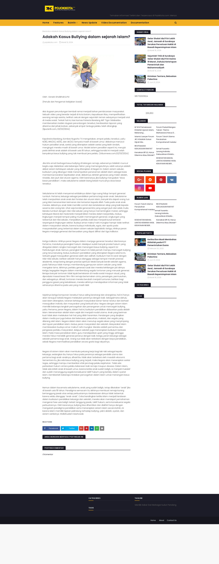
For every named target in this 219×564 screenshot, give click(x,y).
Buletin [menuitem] (72, 22)
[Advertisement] (84, 543)
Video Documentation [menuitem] (114, 22)
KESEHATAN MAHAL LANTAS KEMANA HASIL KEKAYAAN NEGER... (166, 161)
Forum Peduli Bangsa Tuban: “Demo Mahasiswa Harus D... (165, 130)
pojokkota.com (51, 42)
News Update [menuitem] (89, 22)
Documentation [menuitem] (140, 22)
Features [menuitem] (58, 22)
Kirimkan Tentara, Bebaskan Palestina (161, 78)
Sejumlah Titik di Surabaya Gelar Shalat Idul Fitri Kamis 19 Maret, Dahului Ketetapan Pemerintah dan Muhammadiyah (162, 61)
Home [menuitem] (45, 22)
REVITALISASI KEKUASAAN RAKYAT (143, 147)
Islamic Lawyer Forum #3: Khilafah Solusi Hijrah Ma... (144, 139)
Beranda (46, 31)
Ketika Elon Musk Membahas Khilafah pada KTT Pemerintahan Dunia (161, 242)
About (161, 520)
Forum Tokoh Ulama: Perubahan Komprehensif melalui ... (166, 140)
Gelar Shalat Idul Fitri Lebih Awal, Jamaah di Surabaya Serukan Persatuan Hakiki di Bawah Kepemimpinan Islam (161, 43)
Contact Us (172, 520)
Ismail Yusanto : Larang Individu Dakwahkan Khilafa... (165, 151)
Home (153, 520)
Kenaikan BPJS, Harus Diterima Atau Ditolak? (145, 154)
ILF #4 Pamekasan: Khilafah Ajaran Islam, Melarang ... (144, 130)
